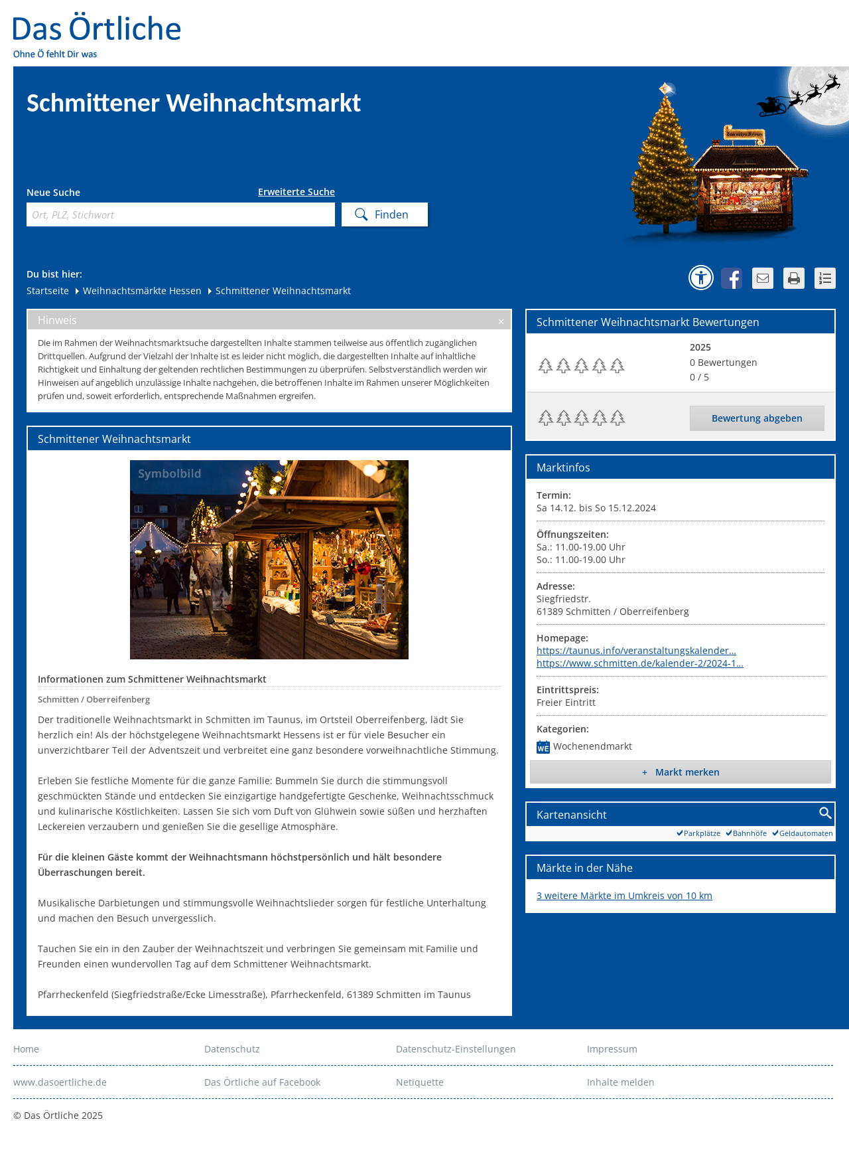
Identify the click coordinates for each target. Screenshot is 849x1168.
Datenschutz (232, 1049)
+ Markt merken (681, 772)
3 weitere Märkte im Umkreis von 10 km (624, 895)
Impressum (612, 1049)
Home (26, 1049)
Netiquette (420, 1082)
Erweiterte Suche (296, 192)
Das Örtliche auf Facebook (262, 1082)
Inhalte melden (621, 1082)
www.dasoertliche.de (60, 1082)
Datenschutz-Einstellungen (456, 1049)
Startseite (48, 290)
